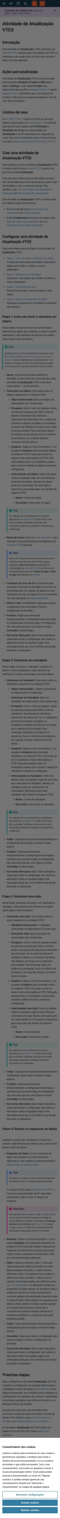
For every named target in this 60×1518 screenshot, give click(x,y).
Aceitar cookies (30, 1502)
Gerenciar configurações (30, 1494)
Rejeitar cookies (30, 1510)
